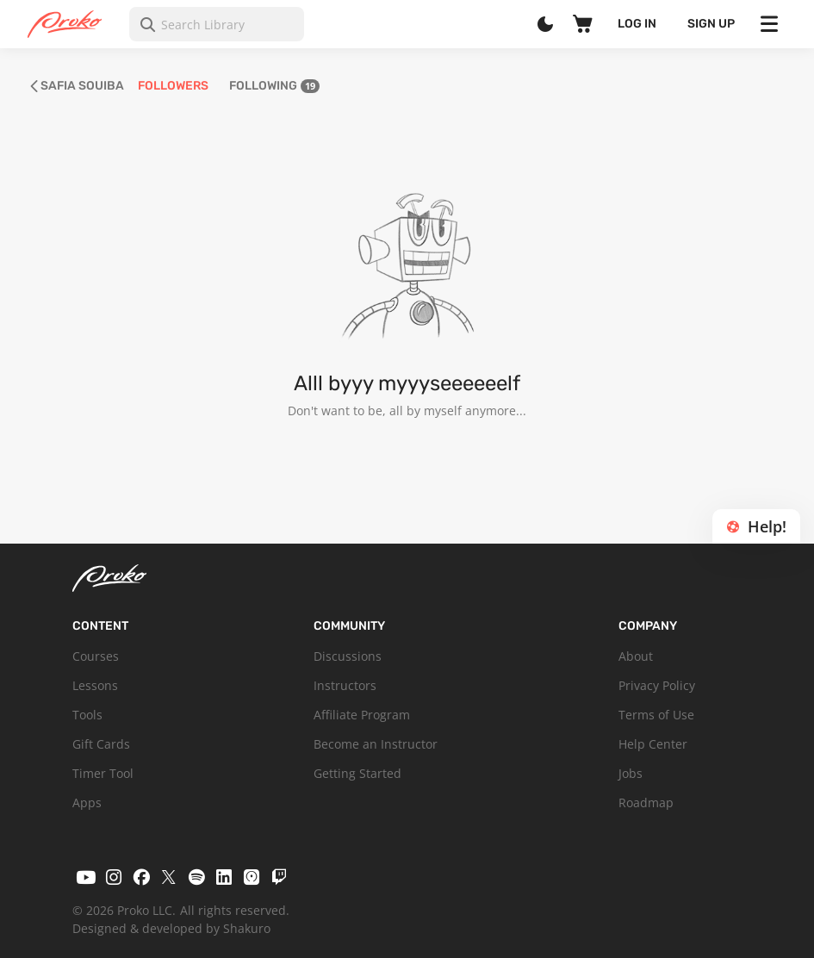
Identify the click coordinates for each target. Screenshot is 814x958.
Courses (95, 656)
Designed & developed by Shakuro (171, 928)
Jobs (630, 773)
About (635, 656)
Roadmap (646, 802)
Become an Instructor (376, 744)
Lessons (95, 685)
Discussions (348, 656)
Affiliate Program (362, 714)
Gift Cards (101, 744)
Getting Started (357, 773)
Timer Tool (103, 773)
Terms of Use (656, 714)
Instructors (345, 685)
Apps (87, 802)
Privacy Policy (656, 685)
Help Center (652, 744)
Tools (87, 714)
